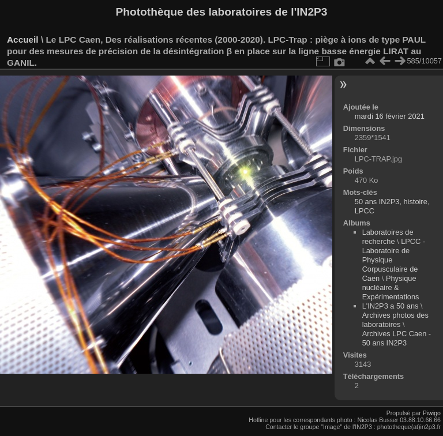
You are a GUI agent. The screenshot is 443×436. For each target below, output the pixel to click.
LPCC (364, 210)
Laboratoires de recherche (388, 237)
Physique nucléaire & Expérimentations (390, 287)
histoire (415, 201)
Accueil (23, 39)
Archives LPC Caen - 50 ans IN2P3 (396, 338)
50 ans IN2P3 (377, 201)
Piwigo (432, 412)
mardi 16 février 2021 (390, 116)
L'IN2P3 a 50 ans (390, 306)
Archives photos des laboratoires (395, 320)
